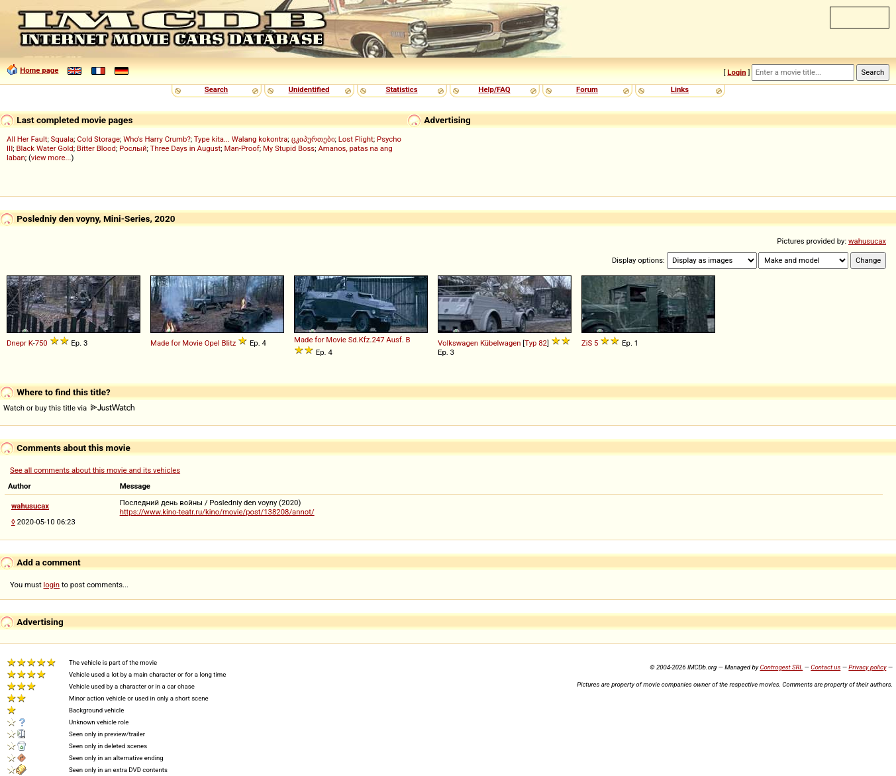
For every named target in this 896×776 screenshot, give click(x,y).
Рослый (132, 148)
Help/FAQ (494, 89)
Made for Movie (176, 343)
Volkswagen (458, 343)
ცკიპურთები (313, 139)
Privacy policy (867, 667)
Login (736, 72)
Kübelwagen (500, 343)
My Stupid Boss (289, 148)
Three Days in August (185, 148)
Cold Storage (98, 139)
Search (216, 89)
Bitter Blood (96, 148)
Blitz (228, 343)
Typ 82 (535, 343)
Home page (39, 70)
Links (680, 89)
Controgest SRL (781, 667)
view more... (51, 157)
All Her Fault (27, 139)
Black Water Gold (44, 148)
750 (41, 343)
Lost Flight (355, 139)
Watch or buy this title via (68, 407)
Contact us (825, 667)
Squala (62, 139)
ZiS (586, 343)
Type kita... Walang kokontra (241, 139)
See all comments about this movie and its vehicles (95, 470)
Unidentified (309, 89)
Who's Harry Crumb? (157, 139)
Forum (587, 89)
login (52, 584)
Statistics (401, 89)
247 (378, 339)
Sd (352, 339)
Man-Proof (242, 148)
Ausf (393, 339)
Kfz (364, 339)
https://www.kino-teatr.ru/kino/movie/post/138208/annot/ (217, 511)
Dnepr (16, 343)
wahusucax (867, 241)
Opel (212, 343)
